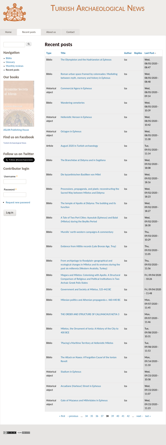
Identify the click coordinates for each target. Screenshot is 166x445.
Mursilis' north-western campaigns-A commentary (87, 231)
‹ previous (73, 416)
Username (10, 176)
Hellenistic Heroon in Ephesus (76, 117)
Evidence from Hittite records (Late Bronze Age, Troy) (88, 246)
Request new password (18, 202)
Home (8, 32)
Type (49, 53)
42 (128, 416)
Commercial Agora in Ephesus (76, 88)
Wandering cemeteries (73, 102)
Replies (138, 53)
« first (62, 416)
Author (128, 53)
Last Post (150, 53)
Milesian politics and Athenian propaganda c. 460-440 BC (90, 299)
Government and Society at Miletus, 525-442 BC (86, 289)
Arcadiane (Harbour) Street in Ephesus (81, 386)
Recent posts (29, 32)
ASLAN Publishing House (16, 129)
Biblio (9, 58)
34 (86, 416)
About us (51, 32)
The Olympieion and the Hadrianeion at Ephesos (86, 59)
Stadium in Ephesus (71, 371)
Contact (70, 32)
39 (112, 416)
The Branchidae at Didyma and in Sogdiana (83, 160)
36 (97, 416)
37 (102, 416)
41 (123, 416)
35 (91, 416)
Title (63, 53)
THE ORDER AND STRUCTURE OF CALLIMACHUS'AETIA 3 (90, 314)
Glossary (10, 62)
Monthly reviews (14, 65)
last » (148, 416)
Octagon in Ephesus (71, 131)
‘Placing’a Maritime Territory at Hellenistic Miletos (87, 342)
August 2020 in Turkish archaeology (79, 145)
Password (10, 189)
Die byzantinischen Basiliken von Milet (81, 174)
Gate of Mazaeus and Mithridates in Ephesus (84, 400)
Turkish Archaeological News (97, 7)
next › (140, 416)
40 (117, 416)
